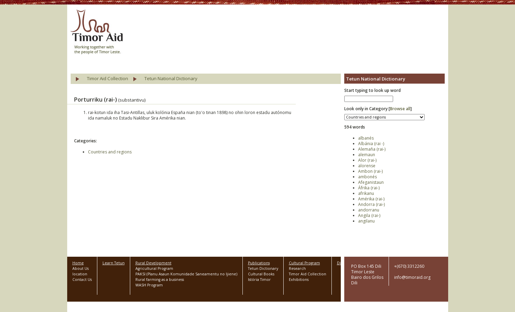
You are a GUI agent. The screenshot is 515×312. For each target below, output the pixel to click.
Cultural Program (304, 263)
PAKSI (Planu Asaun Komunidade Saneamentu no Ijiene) (186, 274)
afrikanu (366, 193)
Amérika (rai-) (371, 199)
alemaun (366, 155)
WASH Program (149, 285)
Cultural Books (261, 274)
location (79, 274)
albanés (366, 138)
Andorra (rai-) (371, 204)
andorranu (368, 210)
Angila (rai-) (369, 215)
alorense (366, 166)
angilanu (366, 221)
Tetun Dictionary (263, 268)
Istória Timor (259, 279)
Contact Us (82, 279)
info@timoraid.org (412, 277)
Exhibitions (299, 279)
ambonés (367, 177)
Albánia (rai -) (371, 143)
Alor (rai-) (367, 160)
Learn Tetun (114, 263)
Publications (259, 263)
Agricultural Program (154, 268)
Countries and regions (110, 152)
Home (78, 263)
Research (297, 268)
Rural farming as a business (159, 279)
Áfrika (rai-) (369, 188)
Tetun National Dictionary (170, 78)
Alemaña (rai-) (371, 149)
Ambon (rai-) (370, 171)
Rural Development (153, 263)
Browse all (400, 109)
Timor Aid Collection (107, 78)
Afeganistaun (371, 182)
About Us (80, 268)
